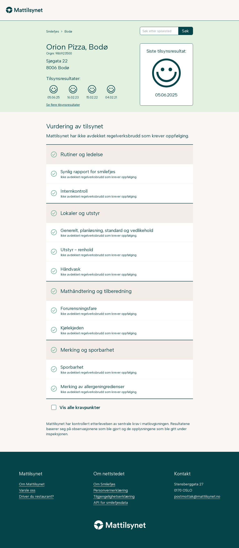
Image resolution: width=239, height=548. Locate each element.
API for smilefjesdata (110, 502)
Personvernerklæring (110, 490)
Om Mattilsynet (32, 484)
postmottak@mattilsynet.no (197, 496)
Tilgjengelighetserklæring (114, 496)
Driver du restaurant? (36, 496)
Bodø (68, 31)
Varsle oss (27, 490)
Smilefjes (52, 31)
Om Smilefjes (104, 484)
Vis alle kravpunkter (75, 407)
